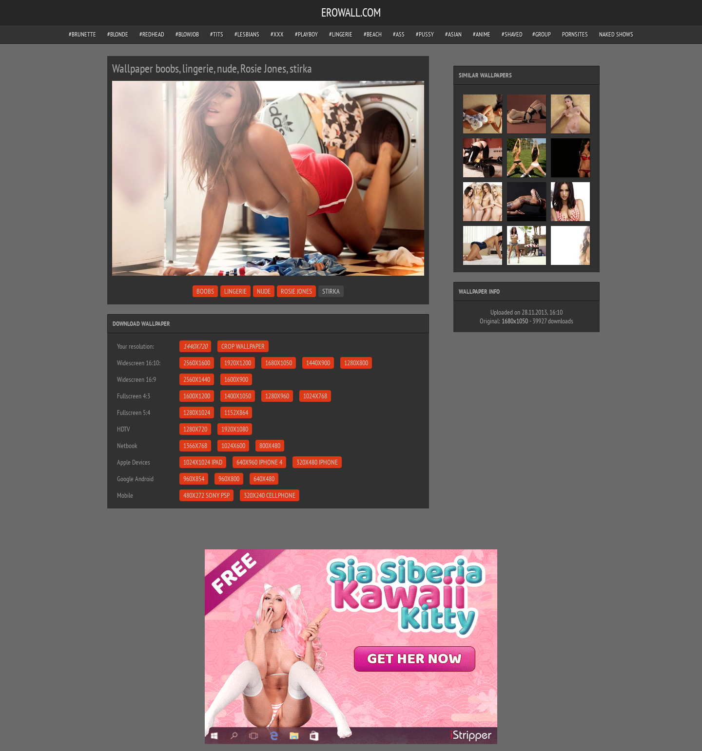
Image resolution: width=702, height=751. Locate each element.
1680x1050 (278, 362)
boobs (205, 291)
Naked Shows (616, 34)
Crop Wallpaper (243, 346)
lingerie (235, 291)
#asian (453, 34)
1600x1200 (196, 396)
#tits (216, 34)
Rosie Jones (296, 291)
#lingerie (340, 34)
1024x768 (315, 396)
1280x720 (195, 429)
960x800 (228, 478)
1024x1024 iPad (202, 462)
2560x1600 (196, 362)
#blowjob (187, 34)
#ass (399, 34)
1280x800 (356, 362)
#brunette (82, 34)
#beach (373, 34)
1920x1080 (234, 429)
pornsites (575, 34)
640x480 (264, 478)
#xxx (277, 34)
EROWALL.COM (351, 12)
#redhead (151, 34)
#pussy (425, 34)
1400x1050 (237, 396)
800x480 (269, 445)
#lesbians (246, 34)
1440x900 (318, 362)
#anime (481, 34)
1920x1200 (237, 362)
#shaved (512, 34)
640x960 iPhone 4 (259, 462)
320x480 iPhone (317, 462)
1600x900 (236, 379)
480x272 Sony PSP (206, 495)
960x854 (193, 478)
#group (541, 34)
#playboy (306, 34)
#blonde (117, 34)
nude (264, 291)
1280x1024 (196, 412)
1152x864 (236, 412)
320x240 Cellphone (269, 495)
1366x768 (195, 445)
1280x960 (277, 396)
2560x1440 (196, 379)
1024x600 (233, 445)
